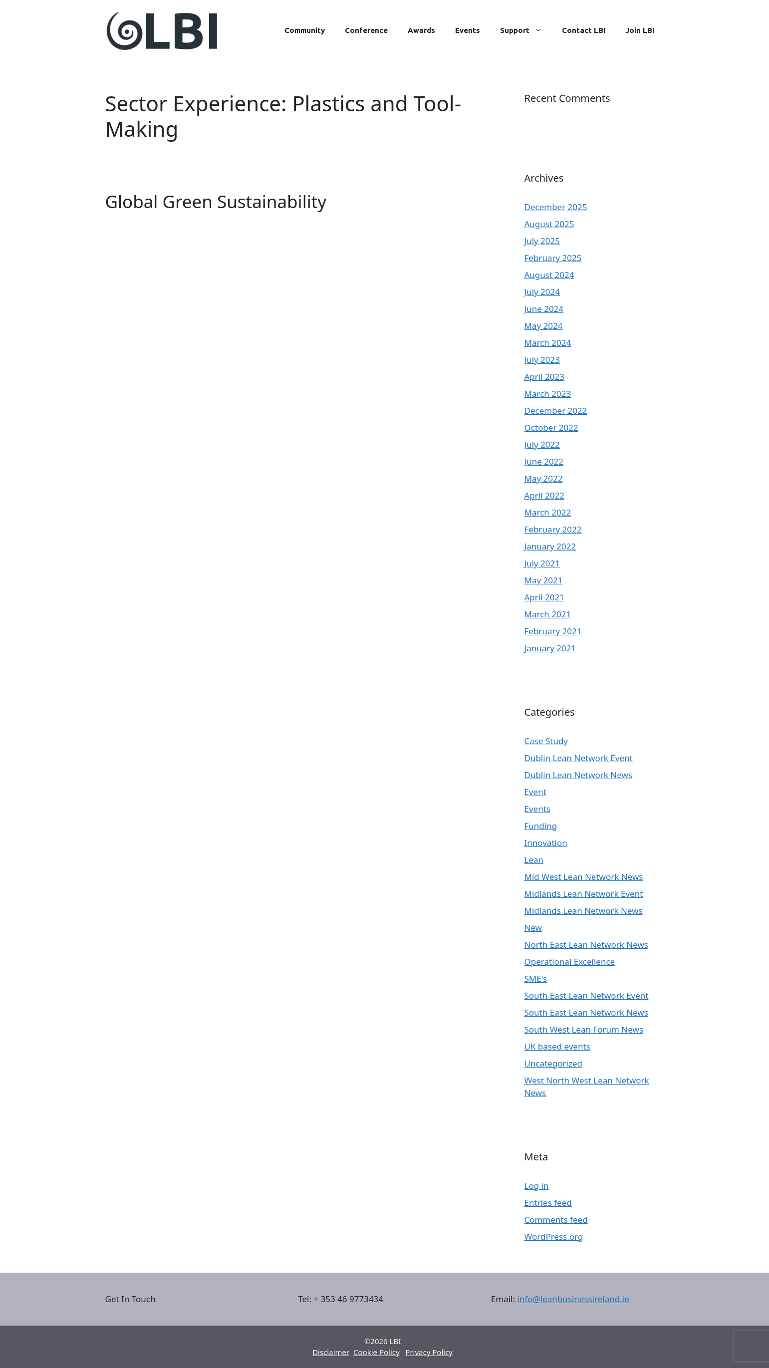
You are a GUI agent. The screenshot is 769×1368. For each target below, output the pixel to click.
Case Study (546, 741)
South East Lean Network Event (586, 995)
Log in (536, 1185)
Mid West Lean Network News (583, 876)
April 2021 (544, 597)
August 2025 (549, 224)
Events (467, 30)
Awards (421, 30)
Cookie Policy (376, 1352)
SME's (535, 978)
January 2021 (550, 648)
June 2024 (544, 308)
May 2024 (543, 325)
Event (535, 792)
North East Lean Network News (586, 944)
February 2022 (553, 529)
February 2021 (553, 631)
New (533, 927)
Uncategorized (553, 1063)
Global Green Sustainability (216, 201)
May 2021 (543, 580)
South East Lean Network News (586, 1012)
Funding (540, 825)
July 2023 (542, 359)
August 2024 (549, 274)
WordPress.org (553, 1236)
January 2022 (550, 546)
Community (304, 30)
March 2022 (547, 512)
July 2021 (542, 563)
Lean (534, 859)
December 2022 (555, 410)
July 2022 (542, 444)
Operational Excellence (569, 961)
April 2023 (544, 376)
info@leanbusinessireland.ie (573, 1299)
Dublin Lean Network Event (578, 758)
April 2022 (544, 495)
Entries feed (548, 1202)
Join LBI (639, 30)
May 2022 (543, 478)
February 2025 (553, 258)
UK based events (557, 1046)
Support (526, 30)
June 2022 (544, 461)
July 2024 (542, 291)
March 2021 (547, 614)
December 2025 (555, 207)
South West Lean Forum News (584, 1029)
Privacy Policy (429, 1352)
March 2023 (547, 393)
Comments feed (556, 1219)
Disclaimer (330, 1352)
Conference (366, 30)
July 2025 (542, 241)
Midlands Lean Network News (583, 910)
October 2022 (551, 427)
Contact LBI (583, 30)
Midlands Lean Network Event (583, 893)
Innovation (545, 842)
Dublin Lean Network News (578, 775)
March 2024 (547, 342)
